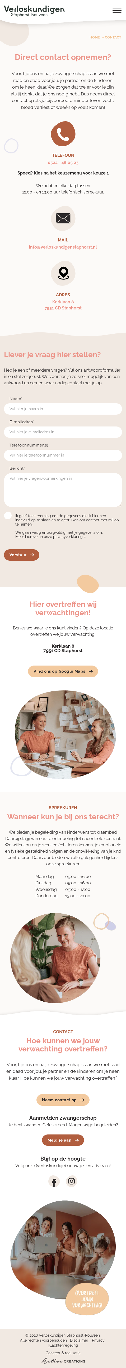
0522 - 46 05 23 (63, 162)
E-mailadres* (22, 422)
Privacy (98, 1340)
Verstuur (22, 554)
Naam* (16, 399)
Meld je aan (63, 1140)
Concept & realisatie (63, 1357)
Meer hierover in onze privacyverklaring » (50, 537)
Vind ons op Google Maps (63, 671)
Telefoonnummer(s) (29, 445)
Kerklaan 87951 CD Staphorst (63, 304)
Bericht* (17, 468)
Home (95, 37)
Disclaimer (79, 1340)
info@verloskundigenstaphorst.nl (63, 247)
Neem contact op (63, 1100)
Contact (113, 37)
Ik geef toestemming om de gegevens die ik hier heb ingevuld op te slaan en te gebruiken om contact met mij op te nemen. (67, 520)
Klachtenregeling (63, 1345)
